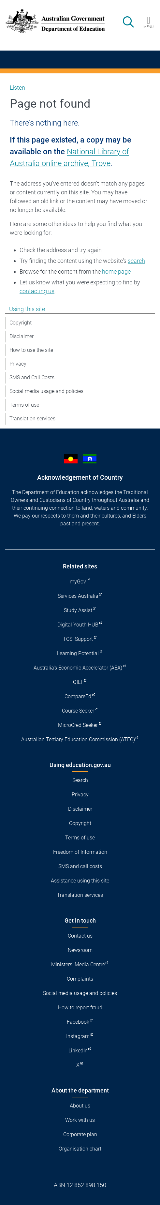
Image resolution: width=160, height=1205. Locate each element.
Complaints (80, 979)
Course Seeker (78, 711)
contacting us (37, 291)
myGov (78, 582)
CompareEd (78, 696)
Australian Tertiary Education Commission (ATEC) (78, 739)
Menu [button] (148, 27)
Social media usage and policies (46, 391)
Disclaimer (21, 336)
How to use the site (31, 350)
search (136, 260)
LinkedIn (78, 1050)
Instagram (78, 1036)
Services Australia (78, 596)
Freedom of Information (80, 852)
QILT (78, 682)
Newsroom (80, 950)
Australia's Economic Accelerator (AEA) (78, 668)
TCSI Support (78, 639)
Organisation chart (80, 1149)
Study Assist (78, 610)
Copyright (20, 323)
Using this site (27, 309)
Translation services (32, 418)
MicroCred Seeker (78, 725)
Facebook (78, 1022)
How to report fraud (80, 1007)
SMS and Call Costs (31, 377)
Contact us (80, 936)
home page (116, 271)
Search (80, 780)
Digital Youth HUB (77, 625)
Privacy (17, 364)
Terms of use (24, 405)
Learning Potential (78, 653)
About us (80, 1106)
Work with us (80, 1120)
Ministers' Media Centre (78, 964)
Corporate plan (80, 1134)
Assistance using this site (80, 881)
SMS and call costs (80, 866)
